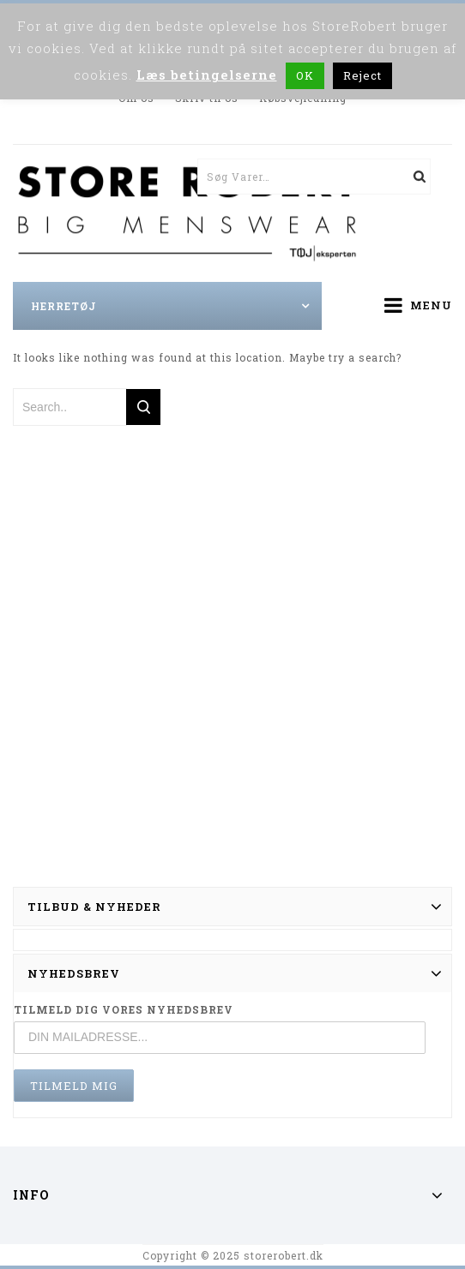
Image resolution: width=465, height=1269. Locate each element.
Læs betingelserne (206, 74)
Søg (413, 176)
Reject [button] (362, 75)
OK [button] (305, 75)
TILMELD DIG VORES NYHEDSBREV (123, 1009)
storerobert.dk (283, 1255)
